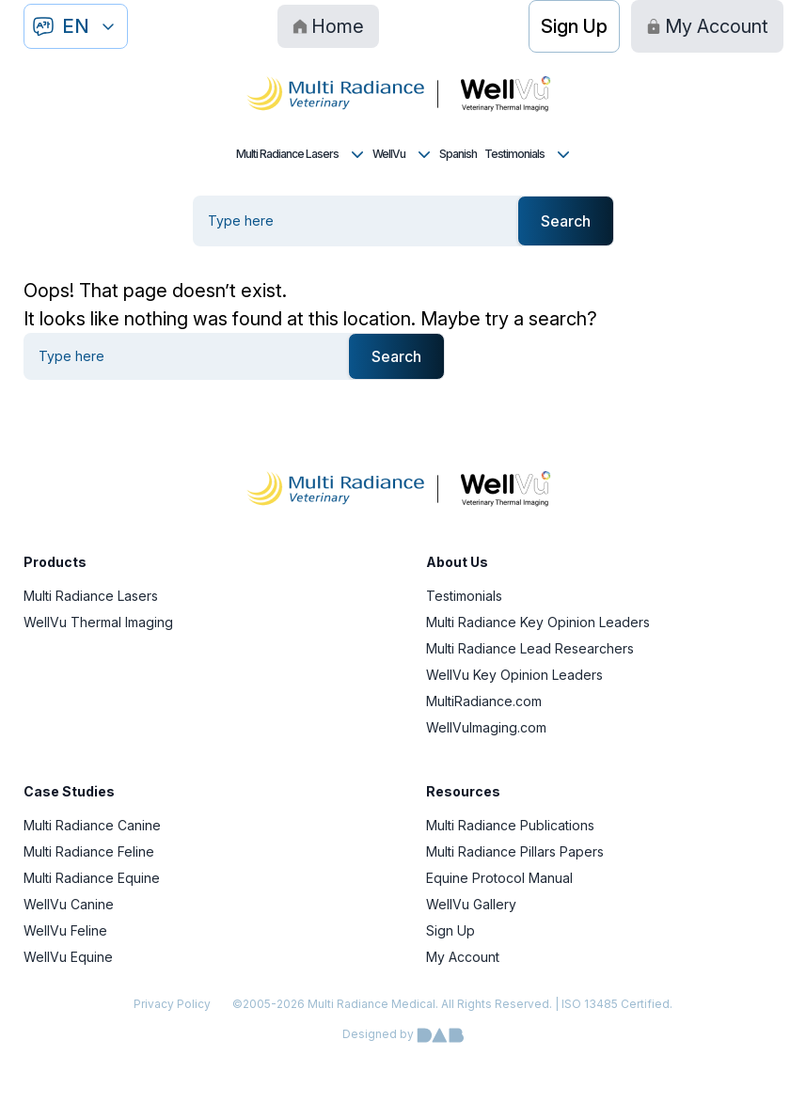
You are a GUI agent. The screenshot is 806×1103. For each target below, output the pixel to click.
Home (328, 26)
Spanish (458, 154)
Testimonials (527, 154)
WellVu (402, 154)
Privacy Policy (172, 1004)
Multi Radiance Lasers (300, 154)
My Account (707, 26)
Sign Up (574, 26)
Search (566, 221)
